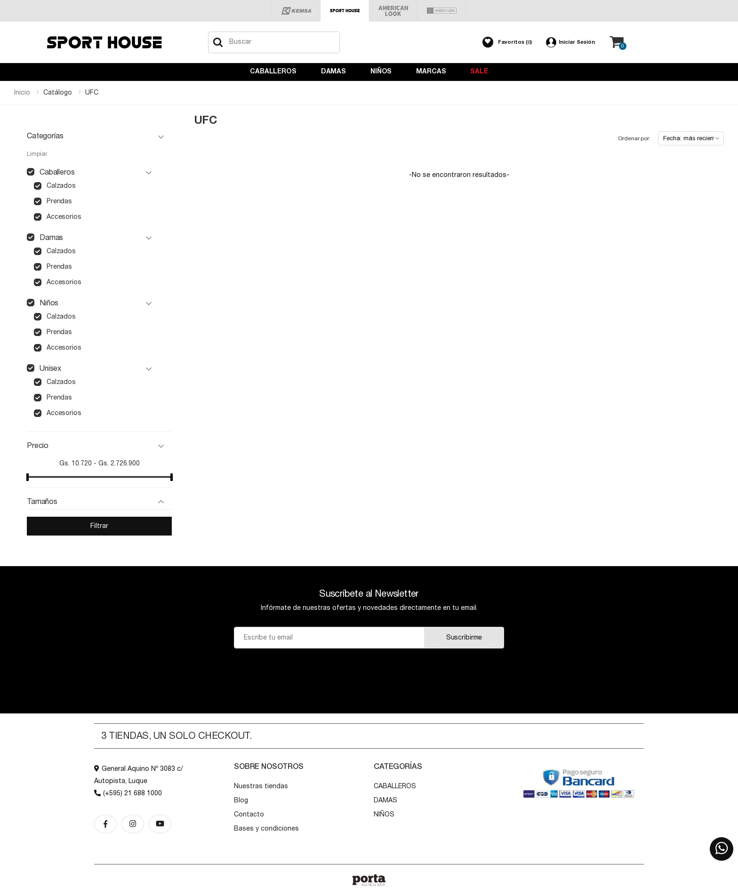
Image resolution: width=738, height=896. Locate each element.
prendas (59, 201)
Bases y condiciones (266, 828)
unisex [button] (50, 368)
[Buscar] (218, 42)
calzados (61, 186)
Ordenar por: (634, 138)
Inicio (22, 92)
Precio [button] (37, 445)
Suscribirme (464, 637)
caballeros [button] (57, 172)
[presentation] (369, 671)
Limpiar (37, 154)
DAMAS (333, 71)
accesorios (64, 217)
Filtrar (99, 526)
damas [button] (51, 237)
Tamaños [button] (42, 501)
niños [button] (49, 303)
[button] (507, 42)
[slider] (27, 477)
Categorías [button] (45, 136)
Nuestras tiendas (261, 786)
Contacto (249, 814)
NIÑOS (381, 71)
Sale (479, 71)
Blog (241, 800)
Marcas (431, 71)
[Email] (329, 637)
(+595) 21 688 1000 (128, 793)
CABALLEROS (273, 71)
